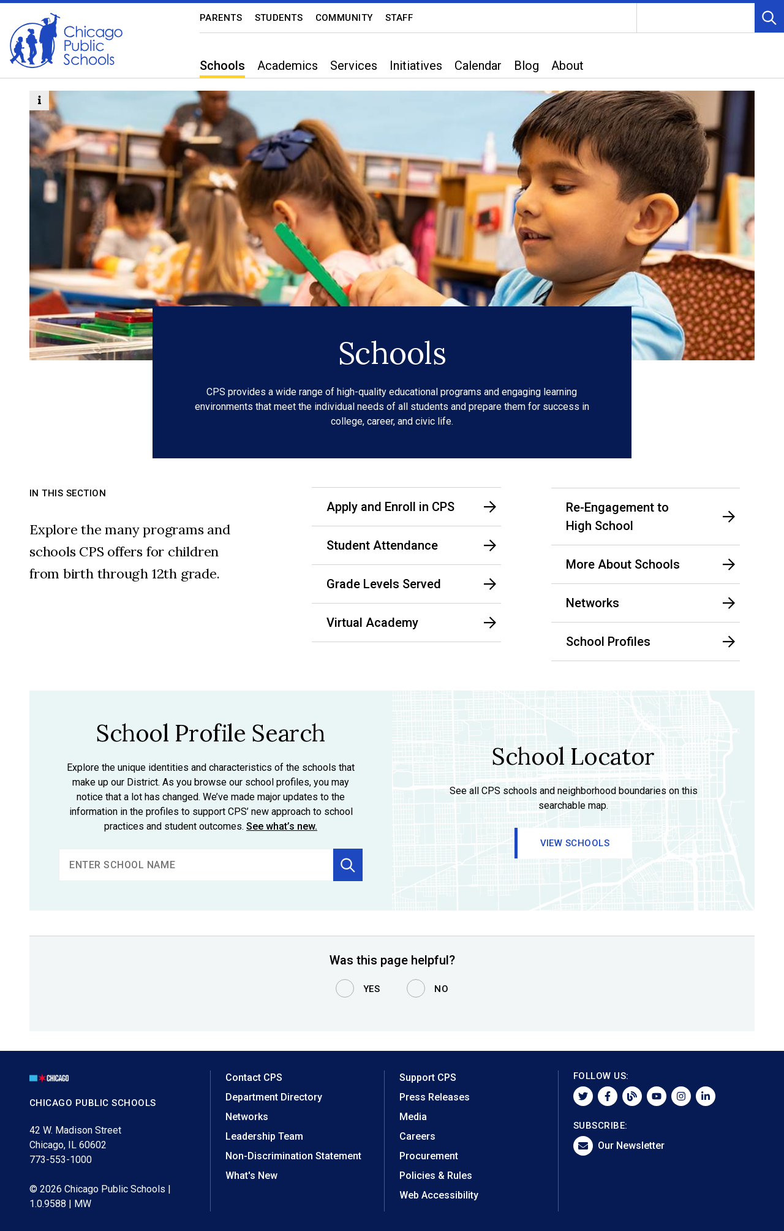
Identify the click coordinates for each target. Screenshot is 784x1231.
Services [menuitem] (353, 65)
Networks (246, 1117)
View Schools (575, 843)
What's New (251, 1175)
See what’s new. (281, 826)
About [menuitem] (567, 65)
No (441, 988)
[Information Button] (39, 100)
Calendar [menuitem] (478, 65)
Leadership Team (264, 1136)
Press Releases (434, 1097)
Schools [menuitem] (222, 65)
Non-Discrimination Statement (293, 1156)
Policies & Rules (435, 1175)
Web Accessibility (438, 1195)
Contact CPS (253, 1077)
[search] (196, 865)
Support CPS (427, 1077)
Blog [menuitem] (526, 65)
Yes (371, 988)
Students (279, 17)
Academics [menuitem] (287, 65)
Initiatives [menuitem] (416, 65)
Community (344, 17)
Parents (221, 17)
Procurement (428, 1156)
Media (413, 1117)
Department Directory (273, 1097)
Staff (399, 17)
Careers (417, 1136)
